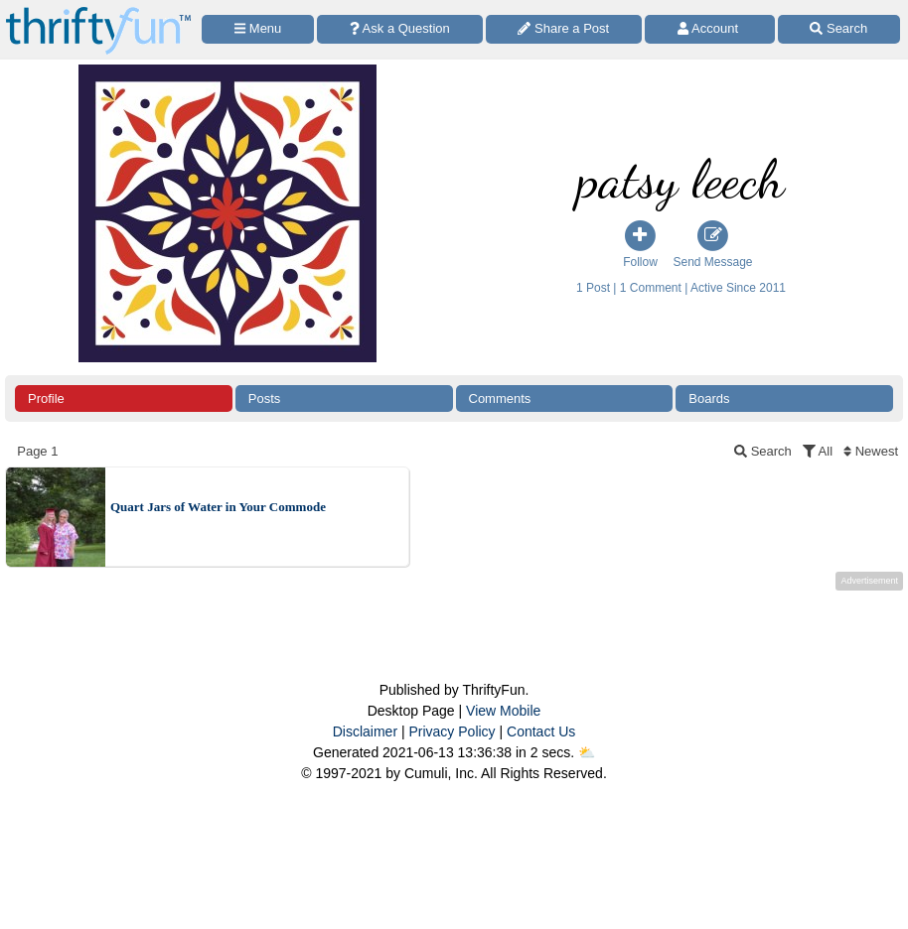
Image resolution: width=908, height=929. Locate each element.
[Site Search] (839, 29)
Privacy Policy (451, 731)
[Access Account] (710, 29)
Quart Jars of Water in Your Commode (218, 506)
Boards (708, 398)
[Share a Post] (564, 29)
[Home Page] (98, 11)
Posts (264, 398)
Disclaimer (365, 731)
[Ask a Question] (399, 29)
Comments (500, 398)
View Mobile (503, 711)
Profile (46, 398)
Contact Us (541, 731)
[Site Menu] (258, 29)
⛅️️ (586, 752)
